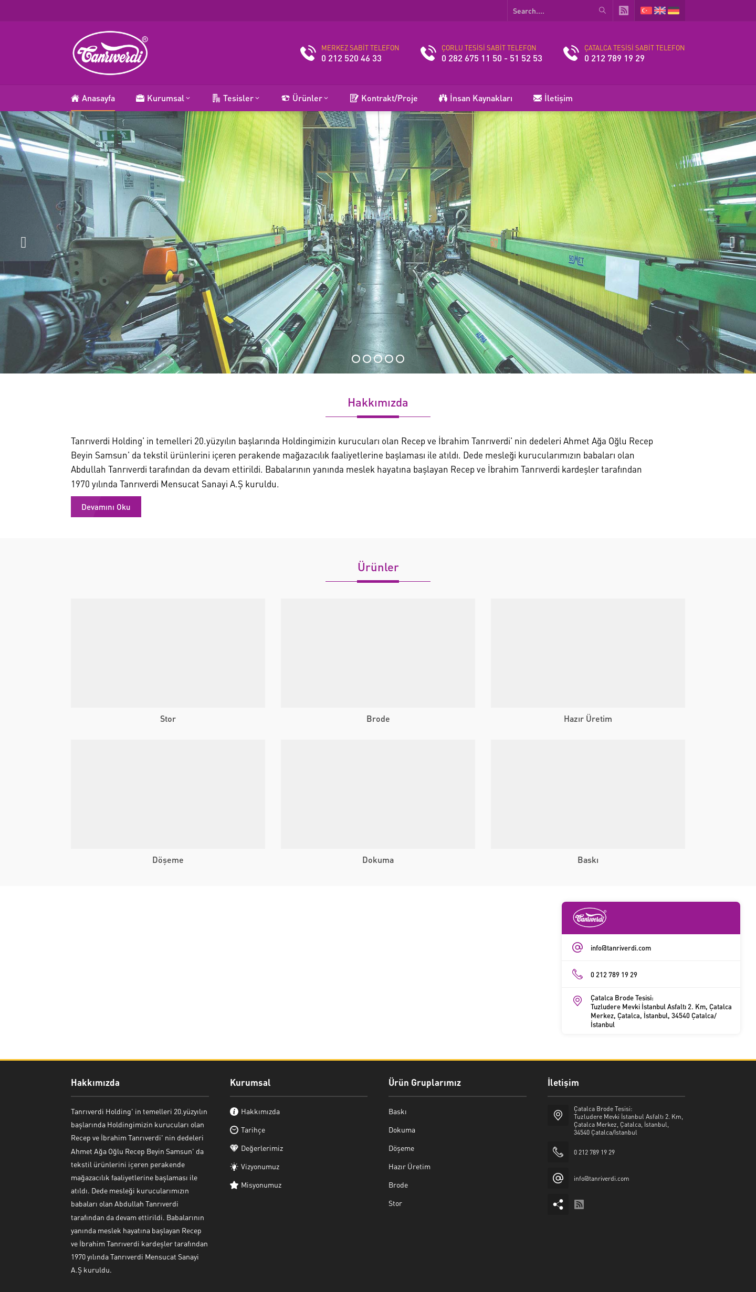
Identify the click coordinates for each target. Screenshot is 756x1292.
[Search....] (560, 10)
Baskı (588, 859)
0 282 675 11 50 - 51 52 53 (492, 57)
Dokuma (378, 859)
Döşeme (168, 859)
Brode (378, 718)
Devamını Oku (106, 506)
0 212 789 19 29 (614, 57)
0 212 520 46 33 (351, 57)
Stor (168, 718)
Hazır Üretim (588, 718)
